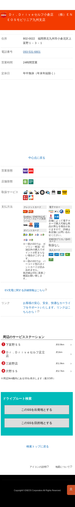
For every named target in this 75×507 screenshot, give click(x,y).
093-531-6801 (31, 51)
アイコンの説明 (38, 466)
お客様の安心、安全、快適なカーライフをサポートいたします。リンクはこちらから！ (47, 307)
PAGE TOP (71, 490)
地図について (62, 466)
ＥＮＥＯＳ (13, 5)
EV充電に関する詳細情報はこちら (25, 290)
